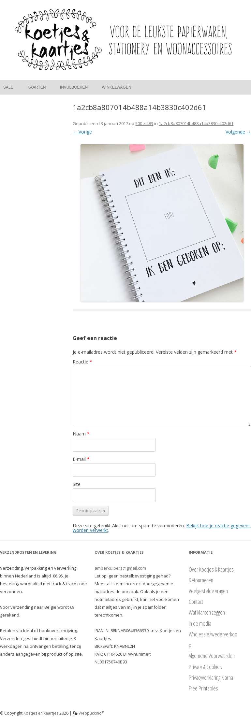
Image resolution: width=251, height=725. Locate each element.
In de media (200, 623)
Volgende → (238, 132)
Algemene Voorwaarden (212, 656)
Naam (81, 434)
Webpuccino (88, 713)
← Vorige (82, 132)
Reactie (82, 362)
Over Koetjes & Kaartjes (211, 569)
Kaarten (36, 87)
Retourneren (201, 580)
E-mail (81, 459)
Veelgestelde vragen (208, 591)
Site (77, 484)
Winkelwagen (116, 87)
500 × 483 (144, 123)
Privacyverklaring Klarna (211, 677)
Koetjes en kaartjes (40, 713)
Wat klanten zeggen (207, 612)
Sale (8, 87)
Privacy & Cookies (205, 667)
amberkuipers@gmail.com (120, 568)
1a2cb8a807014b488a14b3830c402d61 (196, 123)
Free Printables (203, 688)
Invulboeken (74, 87)
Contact (196, 601)
